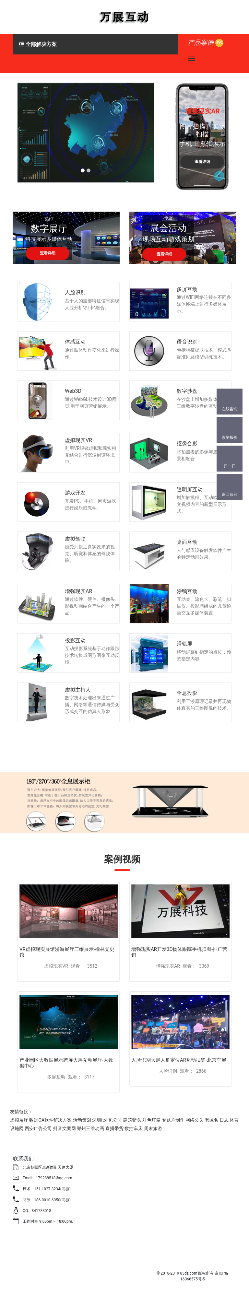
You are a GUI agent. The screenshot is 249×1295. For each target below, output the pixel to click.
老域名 (211, 1120)
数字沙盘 (187, 391)
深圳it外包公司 (107, 1120)
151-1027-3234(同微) (52, 1189)
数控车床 (133, 1128)
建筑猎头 (132, 1120)
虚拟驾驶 (75, 539)
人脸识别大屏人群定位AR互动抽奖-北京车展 (178, 1060)
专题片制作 (173, 1120)
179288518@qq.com (54, 1178)
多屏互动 (187, 289)
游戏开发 (75, 493)
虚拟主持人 (78, 690)
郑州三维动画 (90, 1128)
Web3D (73, 391)
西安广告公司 (38, 1128)
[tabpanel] (86, 132)
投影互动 (75, 640)
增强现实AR (78, 591)
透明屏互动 (190, 489)
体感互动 (75, 342)
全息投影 (187, 693)
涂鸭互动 (187, 591)
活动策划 (82, 1120)
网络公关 (194, 1120)
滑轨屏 (184, 644)
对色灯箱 (151, 1120)
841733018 (41, 1210)
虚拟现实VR (78, 440)
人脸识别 (75, 292)
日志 (224, 1120)
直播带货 (114, 1128)
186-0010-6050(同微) (52, 1200)
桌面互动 (187, 542)
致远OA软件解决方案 (50, 1120)
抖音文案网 (64, 1128)
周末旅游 (153, 1128)
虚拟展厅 (19, 1120)
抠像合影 (187, 443)
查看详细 (50, 156)
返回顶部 (229, 494)
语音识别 (187, 342)
